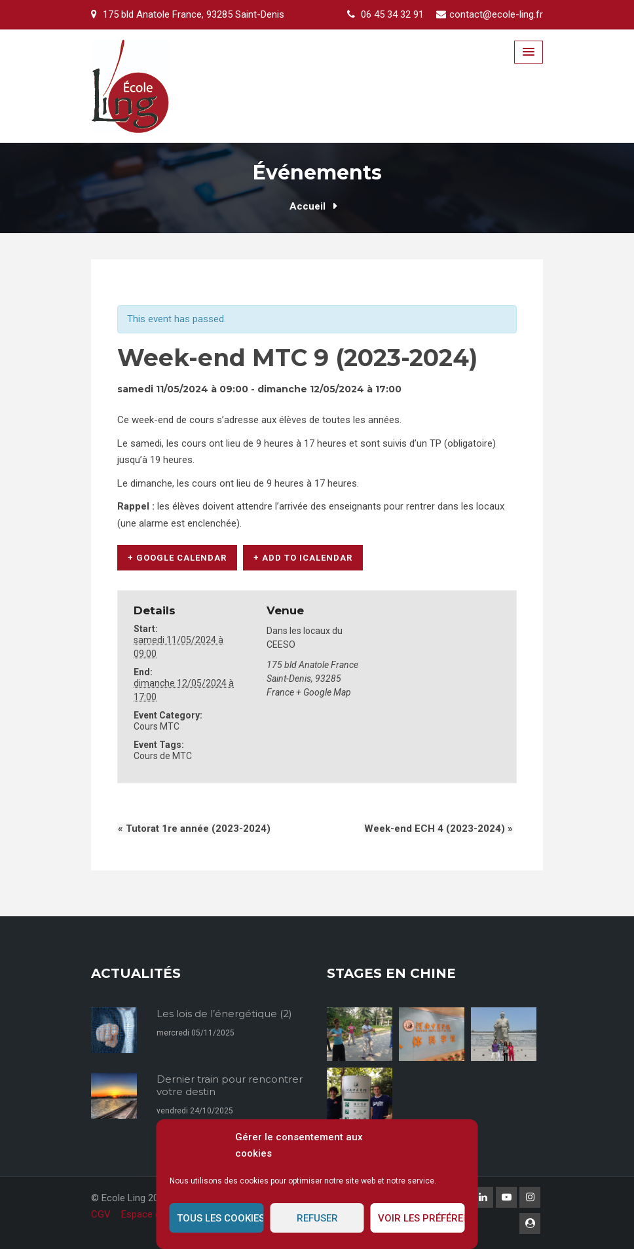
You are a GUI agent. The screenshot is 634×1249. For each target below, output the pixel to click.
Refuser (317, 1218)
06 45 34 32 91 (392, 14)
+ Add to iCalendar (302, 558)
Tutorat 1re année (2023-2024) (193, 828)
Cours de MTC (163, 755)
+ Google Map (323, 691)
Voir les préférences (421, 1218)
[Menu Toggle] (528, 52)
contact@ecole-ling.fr (496, 14)
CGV (101, 1214)
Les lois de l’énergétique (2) (224, 1013)
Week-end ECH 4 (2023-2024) (439, 828)
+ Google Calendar (177, 558)
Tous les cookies (220, 1218)
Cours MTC (156, 725)
